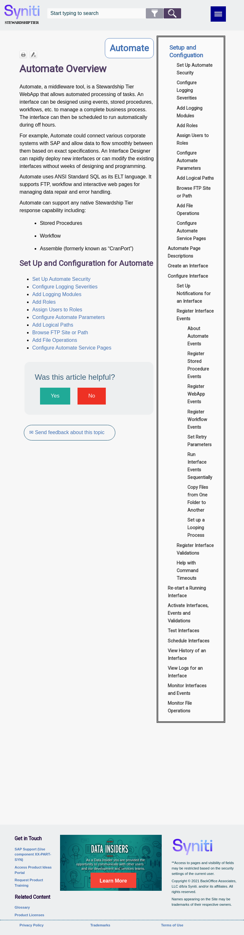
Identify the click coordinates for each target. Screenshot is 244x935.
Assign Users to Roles (57, 309)
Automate (129, 48)
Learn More (113, 880)
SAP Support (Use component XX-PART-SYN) (33, 854)
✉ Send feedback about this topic (67, 432)
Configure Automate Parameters (68, 317)
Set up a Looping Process (196, 527)
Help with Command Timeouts (187, 570)
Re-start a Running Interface (187, 592)
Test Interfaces (183, 631)
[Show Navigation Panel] (218, 14)
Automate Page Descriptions (184, 252)
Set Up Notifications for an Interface (194, 293)
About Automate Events (197, 336)
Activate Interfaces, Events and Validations (188, 613)
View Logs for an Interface (185, 672)
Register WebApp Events (196, 394)
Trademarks (100, 925)
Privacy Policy (31, 925)
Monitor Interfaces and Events (187, 689)
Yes (55, 396)
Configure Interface (188, 276)
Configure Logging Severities (64, 286)
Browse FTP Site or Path (60, 332)
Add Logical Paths (52, 325)
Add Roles (44, 302)
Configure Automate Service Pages (71, 347)
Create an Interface (188, 266)
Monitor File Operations (180, 707)
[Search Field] (114, 13)
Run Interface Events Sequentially (199, 466)
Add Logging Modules (56, 294)
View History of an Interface (187, 654)
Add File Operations (54, 340)
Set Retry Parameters (199, 440)
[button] (154, 13)
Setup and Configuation (186, 51)
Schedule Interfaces (188, 641)
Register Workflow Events (197, 419)
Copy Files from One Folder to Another (197, 499)
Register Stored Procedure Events (198, 365)
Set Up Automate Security (61, 279)
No (91, 396)
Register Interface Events (195, 315)
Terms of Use (172, 925)
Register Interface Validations (195, 549)
